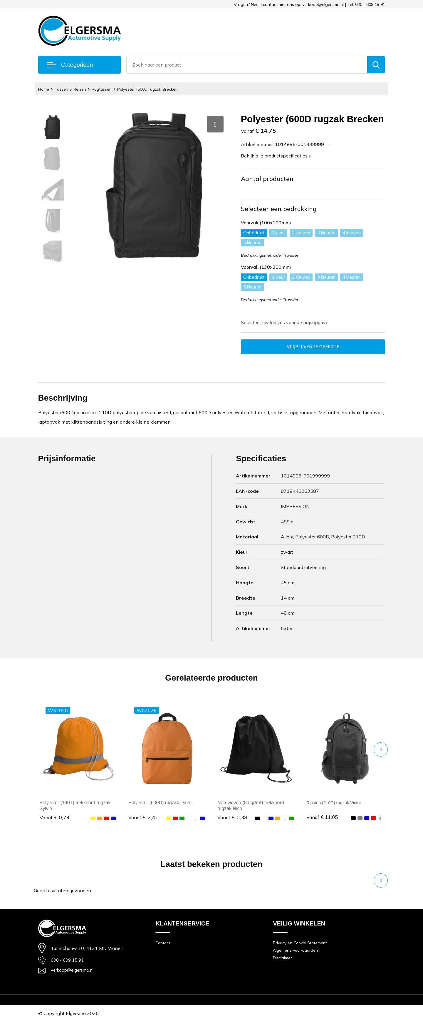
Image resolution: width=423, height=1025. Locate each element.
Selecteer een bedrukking (280, 209)
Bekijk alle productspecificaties (276, 156)
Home (44, 89)
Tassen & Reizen (73, 89)
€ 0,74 (55, 819)
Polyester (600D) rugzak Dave (159, 804)
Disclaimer (283, 961)
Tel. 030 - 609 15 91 (366, 4)
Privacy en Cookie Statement (302, 945)
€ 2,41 (143, 819)
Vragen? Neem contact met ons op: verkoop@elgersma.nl (289, 4)
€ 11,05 (323, 819)
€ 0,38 (232, 819)
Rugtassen (108, 89)
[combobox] (247, 64)
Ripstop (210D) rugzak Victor (336, 804)
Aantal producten (268, 179)
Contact (163, 945)
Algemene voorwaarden (297, 953)
